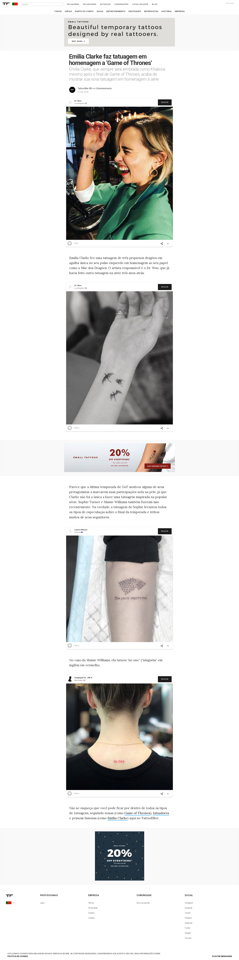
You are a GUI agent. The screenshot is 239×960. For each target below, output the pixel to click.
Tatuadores (89, 4)
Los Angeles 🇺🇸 (80, 103)
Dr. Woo (78, 101)
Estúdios (105, 4)
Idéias (68, 11)
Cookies (91, 913)
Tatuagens (73, 4)
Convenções (121, 4)
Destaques (134, 11)
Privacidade (92, 908)
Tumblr (188, 913)
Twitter (187, 928)
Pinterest (188, 918)
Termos (91, 903)
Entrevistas (151, 11)
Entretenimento (115, 11)
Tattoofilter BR (85, 88)
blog (155, 4)
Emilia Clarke (117, 818)
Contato (91, 918)
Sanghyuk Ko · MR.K (83, 677)
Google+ (188, 933)
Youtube (188, 938)
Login (42, 903)
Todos (58, 11)
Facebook (188, 908)
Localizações (140, 4)
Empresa (180, 11)
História (166, 11)
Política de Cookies (17, 956)
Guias (100, 11)
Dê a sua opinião (143, 903)
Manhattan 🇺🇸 (79, 680)
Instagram (189, 903)
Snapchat (188, 923)
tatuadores (161, 813)
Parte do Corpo (84, 11)
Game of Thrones (137, 813)
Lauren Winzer (80, 530)
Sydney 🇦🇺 (78, 532)
